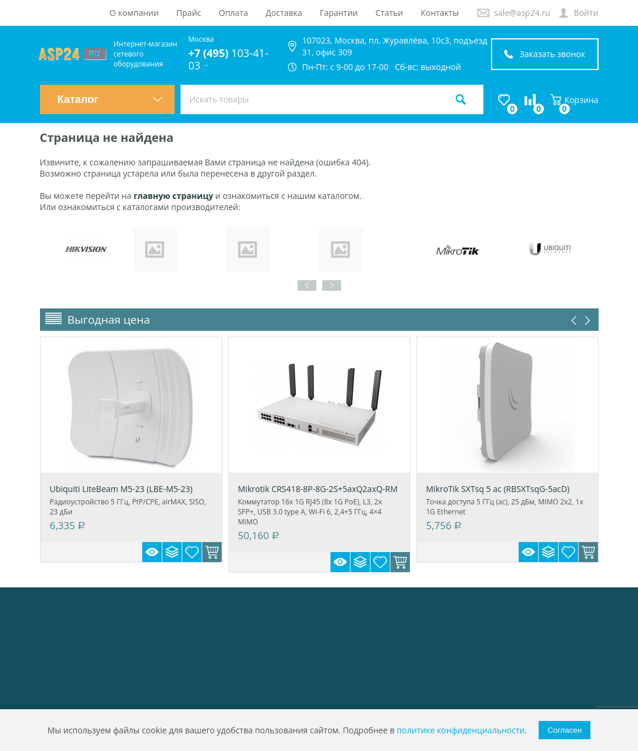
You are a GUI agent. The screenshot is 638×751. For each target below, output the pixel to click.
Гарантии (339, 12)
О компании (134, 12)
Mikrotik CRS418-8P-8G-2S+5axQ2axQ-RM (318, 488)
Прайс (188, 12)
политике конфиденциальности (461, 730)
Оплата (233, 12)
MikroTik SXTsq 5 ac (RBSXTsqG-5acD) (498, 488)
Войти (586, 12)
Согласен (564, 730)
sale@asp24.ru (522, 12)
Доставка (284, 12)
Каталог (110, 99)
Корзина (574, 99)
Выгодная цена (109, 319)
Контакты (439, 12)
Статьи (389, 12)
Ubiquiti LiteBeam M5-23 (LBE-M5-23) (121, 488)
